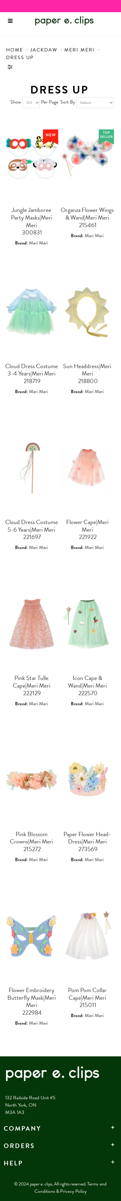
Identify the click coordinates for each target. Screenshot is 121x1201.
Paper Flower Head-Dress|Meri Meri (87, 837)
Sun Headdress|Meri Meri (87, 369)
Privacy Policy (73, 1191)
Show (15, 102)
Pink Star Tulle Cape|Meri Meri (31, 681)
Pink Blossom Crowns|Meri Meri (31, 837)
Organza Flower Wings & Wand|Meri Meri (87, 213)
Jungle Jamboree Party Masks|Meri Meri (31, 217)
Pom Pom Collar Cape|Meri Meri (87, 993)
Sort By (67, 102)
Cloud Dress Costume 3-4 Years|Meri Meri (31, 369)
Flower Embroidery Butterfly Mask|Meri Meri (31, 997)
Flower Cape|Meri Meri (87, 525)
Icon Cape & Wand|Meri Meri (87, 681)
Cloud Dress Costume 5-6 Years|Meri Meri (31, 525)
